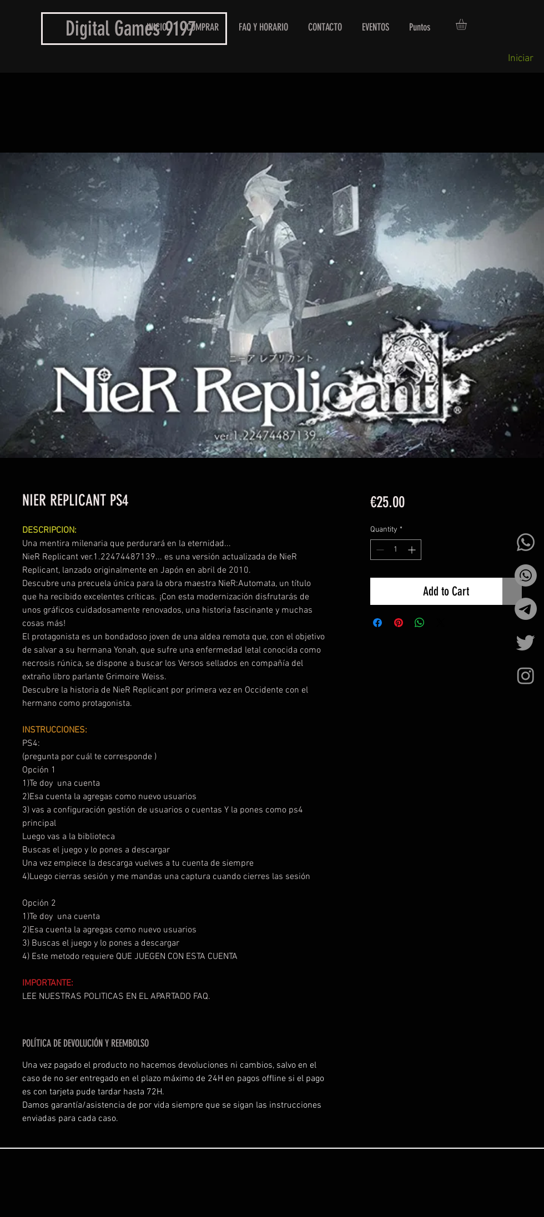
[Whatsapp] (526, 542)
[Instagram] (526, 675)
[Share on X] (440, 622)
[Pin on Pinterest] (398, 622)
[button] (468, 24)
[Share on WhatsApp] (419, 622)
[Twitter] (526, 642)
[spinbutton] (396, 549)
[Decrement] (379, 549)
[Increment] (413, 549)
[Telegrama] (526, 609)
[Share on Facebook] (377, 622)
